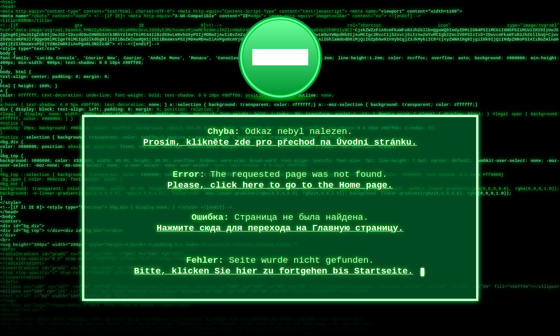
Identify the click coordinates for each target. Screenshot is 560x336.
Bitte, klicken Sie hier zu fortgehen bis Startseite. (273, 271)
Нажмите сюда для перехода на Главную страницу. (280, 228)
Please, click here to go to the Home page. (280, 185)
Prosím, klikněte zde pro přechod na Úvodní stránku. (280, 142)
